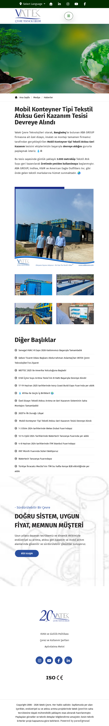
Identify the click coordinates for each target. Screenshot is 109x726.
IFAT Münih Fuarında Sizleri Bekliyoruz (38, 451)
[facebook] (85, 4)
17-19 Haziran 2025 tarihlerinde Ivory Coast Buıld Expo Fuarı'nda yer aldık (56, 385)
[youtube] (76, 4)
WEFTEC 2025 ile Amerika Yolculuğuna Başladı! (42, 370)
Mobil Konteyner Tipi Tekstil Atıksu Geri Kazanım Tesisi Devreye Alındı (55, 420)
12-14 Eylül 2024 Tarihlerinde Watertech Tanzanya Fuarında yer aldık (54, 436)
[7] (33, 285)
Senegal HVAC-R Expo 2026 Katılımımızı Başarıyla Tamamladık (50, 350)
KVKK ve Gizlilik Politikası (54, 633)
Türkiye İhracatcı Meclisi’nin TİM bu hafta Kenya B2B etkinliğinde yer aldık (52, 469)
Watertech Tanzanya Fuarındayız (35, 458)
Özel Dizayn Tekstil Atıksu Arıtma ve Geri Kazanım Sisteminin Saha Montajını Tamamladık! (51, 403)
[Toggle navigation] (68, 16)
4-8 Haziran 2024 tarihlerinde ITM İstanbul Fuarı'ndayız (47, 443)
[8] (75, 285)
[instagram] (68, 4)
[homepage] (51, 4)
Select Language (31, 4)
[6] (33, 314)
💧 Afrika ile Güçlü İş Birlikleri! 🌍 (36, 393)
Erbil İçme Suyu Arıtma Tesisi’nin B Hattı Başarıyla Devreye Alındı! (52, 378)
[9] (75, 314)
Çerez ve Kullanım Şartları (54, 640)
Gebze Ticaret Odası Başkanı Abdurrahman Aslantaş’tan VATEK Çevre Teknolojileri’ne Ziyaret (52, 360)
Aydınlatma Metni (55, 646)
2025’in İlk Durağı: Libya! (31, 413)
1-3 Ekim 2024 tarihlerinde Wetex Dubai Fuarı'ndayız (45, 428)
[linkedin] (59, 4)
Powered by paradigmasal (75, 720)
